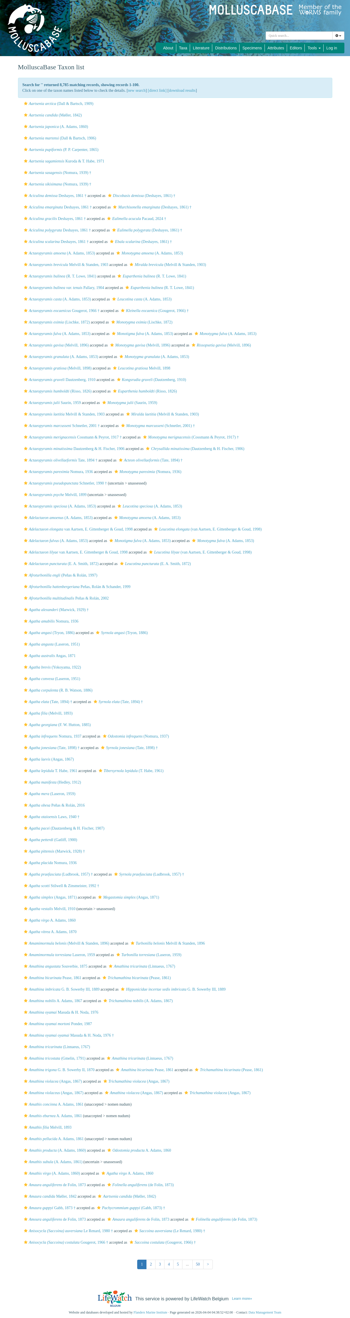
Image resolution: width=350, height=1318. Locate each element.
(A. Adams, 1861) (52, 1162)
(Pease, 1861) (136, 978)
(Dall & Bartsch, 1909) (58, 104)
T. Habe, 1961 (49, 771)
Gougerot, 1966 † (61, 311)
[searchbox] (299, 36)
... (187, 1264)
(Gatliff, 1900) (49, 840)
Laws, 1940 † (51, 817)
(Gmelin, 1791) (53, 1058)
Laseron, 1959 (58, 955)
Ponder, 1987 (57, 1024)
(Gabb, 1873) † (130, 1208)
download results (182, 90)
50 (198, 1264)
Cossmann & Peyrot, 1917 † (72, 437)
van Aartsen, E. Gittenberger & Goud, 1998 (77, 529)
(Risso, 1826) (57, 391)
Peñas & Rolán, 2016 (53, 805)
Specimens (252, 48)
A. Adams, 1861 (52, 1104)
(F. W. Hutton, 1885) (56, 725)
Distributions (226, 48)
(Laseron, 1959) (49, 794)
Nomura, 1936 (57, 472)
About (168, 48)
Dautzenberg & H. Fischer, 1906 (73, 449)
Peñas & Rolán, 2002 (65, 598)
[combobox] (299, 35)
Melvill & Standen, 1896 (167, 943)
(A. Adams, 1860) (55, 127)
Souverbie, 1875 (54, 966)
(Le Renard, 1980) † (169, 1231)
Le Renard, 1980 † (67, 1231)
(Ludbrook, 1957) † (57, 874)
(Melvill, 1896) (55, 345)
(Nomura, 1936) (147, 472)
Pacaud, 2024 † (136, 219)
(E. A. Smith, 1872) (60, 564)
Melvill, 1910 (49, 909)
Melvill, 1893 (47, 1127)
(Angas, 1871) (49, 897)
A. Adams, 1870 (49, 932)
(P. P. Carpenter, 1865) (60, 150)
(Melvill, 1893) (47, 713)
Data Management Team (265, 1312)
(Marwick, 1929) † (55, 610)
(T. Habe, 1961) (130, 771)
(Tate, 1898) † (51, 748)
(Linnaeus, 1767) (141, 966)
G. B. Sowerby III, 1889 (61, 989)
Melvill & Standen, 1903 (65, 265)
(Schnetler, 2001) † (157, 426)
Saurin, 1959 (51, 403)
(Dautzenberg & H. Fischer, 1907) (63, 828)
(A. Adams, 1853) (58, 253)
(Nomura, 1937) (135, 736)
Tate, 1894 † (60, 460)
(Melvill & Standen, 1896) (65, 943)
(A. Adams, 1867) (137, 1001)
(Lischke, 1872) (56, 322)
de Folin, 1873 (54, 1185)
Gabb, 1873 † (49, 1208)
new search (137, 90)
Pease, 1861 (52, 978)
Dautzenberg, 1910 (59, 380)
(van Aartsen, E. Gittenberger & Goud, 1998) (207, 529)
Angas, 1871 (49, 656)
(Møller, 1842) (52, 115)
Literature (201, 48)
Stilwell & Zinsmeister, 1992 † (60, 886)
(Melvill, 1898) (57, 368)
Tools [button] (314, 48)
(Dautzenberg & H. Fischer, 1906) (194, 449)
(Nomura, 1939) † (56, 173)
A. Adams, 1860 (49, 920)
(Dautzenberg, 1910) (151, 380)
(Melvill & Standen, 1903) (167, 265)
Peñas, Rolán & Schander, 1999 (76, 587)
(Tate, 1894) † (150, 460)
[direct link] (157, 90)
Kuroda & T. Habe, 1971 (63, 161)
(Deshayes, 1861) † (141, 196)
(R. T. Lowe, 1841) (59, 276)
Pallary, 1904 (63, 288)
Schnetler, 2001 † (61, 426)
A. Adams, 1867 (52, 1001)
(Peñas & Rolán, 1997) (60, 575)
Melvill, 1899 (54, 495)
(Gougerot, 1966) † (154, 311)
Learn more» (242, 1299)
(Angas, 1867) (48, 759)
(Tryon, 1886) (48, 633)
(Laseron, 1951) (51, 644)
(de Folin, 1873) (140, 1185)
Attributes (276, 48)
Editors (296, 48)
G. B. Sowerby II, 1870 (58, 1070)
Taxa (183, 48)
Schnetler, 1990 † (64, 483)
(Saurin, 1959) (129, 403)
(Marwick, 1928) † (53, 851)
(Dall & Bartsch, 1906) (59, 138)
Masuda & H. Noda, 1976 (60, 1012)
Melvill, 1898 (141, 368)
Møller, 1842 (49, 1196)
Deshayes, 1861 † (54, 196)
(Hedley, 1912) (51, 782)
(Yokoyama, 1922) (51, 667)
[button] (25, 103)
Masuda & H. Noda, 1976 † (68, 1035)
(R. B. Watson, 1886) (57, 690)
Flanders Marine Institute (150, 1312)
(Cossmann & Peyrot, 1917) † (190, 437)
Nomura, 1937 (52, 736)
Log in (331, 48)
